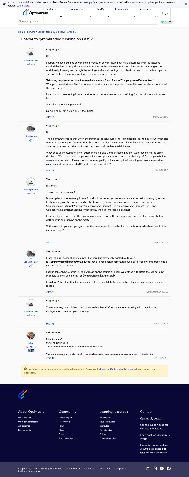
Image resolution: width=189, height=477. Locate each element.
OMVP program (65, 417)
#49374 (50, 323)
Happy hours (64, 421)
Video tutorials (106, 430)
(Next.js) (87, 2)
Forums (31, 31)
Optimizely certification (28, 421)
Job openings (24, 426)
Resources (145, 9)
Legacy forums (45, 31)
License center (24, 430)
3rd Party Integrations (29, 470)
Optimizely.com (24, 417)
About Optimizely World (51, 468)
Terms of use (90, 468)
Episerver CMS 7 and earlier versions (118, 368)
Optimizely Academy (108, 438)
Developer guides (107, 421)
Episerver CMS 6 (65, 31)
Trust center (105, 468)
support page (157, 424)
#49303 (50, 291)
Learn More (23, 5)
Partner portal (105, 417)
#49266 (50, 117)
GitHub (103, 434)
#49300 (50, 242)
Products (51, 9)
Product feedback (66, 438)
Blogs (61, 430)
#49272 (50, 170)
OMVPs (99, 9)
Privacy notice (73, 468)
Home (21, 31)
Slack (61, 434)
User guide (104, 426)
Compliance (120, 468)
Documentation (75, 9)
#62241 (50, 357)
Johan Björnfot (31, 136)
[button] (61, 17)
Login (165, 13)
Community (121, 9)
